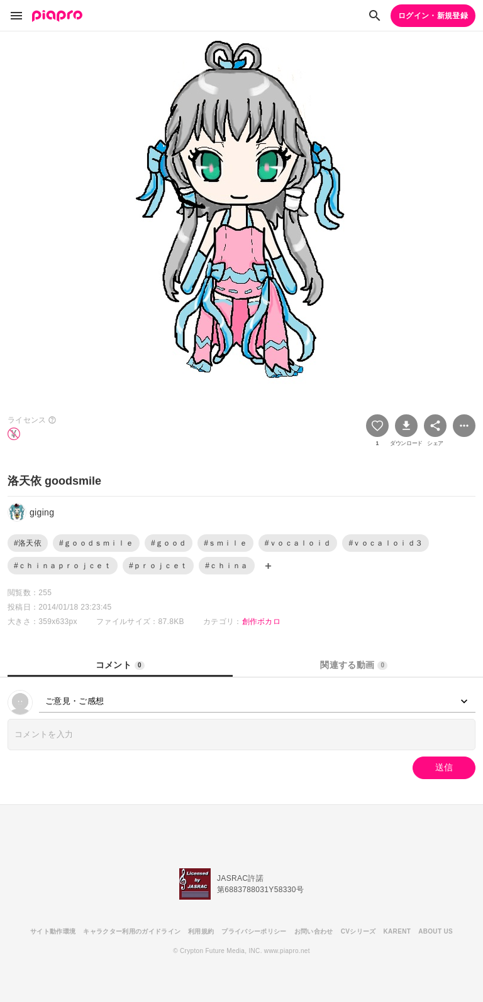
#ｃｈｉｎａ (226, 565)
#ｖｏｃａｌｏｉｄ (298, 543)
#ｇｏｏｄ (168, 543)
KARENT (397, 931)
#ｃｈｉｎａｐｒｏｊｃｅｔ (62, 565)
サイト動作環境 (52, 931)
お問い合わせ (313, 931)
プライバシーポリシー (253, 931)
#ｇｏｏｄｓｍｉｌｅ (96, 543)
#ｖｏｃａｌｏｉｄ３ (385, 543)
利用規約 (201, 931)
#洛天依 (28, 543)
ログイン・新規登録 (433, 15)
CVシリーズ (358, 931)
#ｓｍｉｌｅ (225, 543)
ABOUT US (435, 931)
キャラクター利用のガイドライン (131, 931)
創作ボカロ (261, 621)
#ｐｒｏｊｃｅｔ (158, 565)
